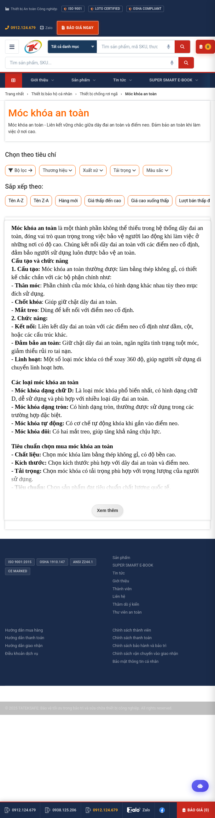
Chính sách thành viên (132, 630)
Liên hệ (119, 596)
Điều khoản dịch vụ (21, 653)
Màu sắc (157, 170)
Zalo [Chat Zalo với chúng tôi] (46, 28)
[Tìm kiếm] (182, 46)
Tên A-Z (16, 200)
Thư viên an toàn (127, 612)
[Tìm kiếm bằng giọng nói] (168, 46)
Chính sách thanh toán (132, 637)
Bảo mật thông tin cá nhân (136, 661)
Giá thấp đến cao (104, 200)
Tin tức (119, 573)
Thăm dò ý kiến (126, 604)
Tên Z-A (41, 200)
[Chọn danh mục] (72, 46)
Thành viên (122, 588)
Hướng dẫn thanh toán (24, 637)
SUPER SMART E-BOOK (133, 565)
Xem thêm (107, 510)
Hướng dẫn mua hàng (24, 630)
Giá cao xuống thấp (150, 200)
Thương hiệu (57, 170)
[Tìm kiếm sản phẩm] (129, 46)
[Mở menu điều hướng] (12, 47)
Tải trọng (124, 170)
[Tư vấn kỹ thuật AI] (200, 787)
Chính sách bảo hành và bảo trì (139, 645)
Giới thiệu (121, 581)
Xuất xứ (93, 170)
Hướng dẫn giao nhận (24, 645)
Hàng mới (68, 200)
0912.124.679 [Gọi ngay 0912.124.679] (20, 27)
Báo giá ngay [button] (77, 28)
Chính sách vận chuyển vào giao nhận (145, 653)
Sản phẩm (121, 557)
